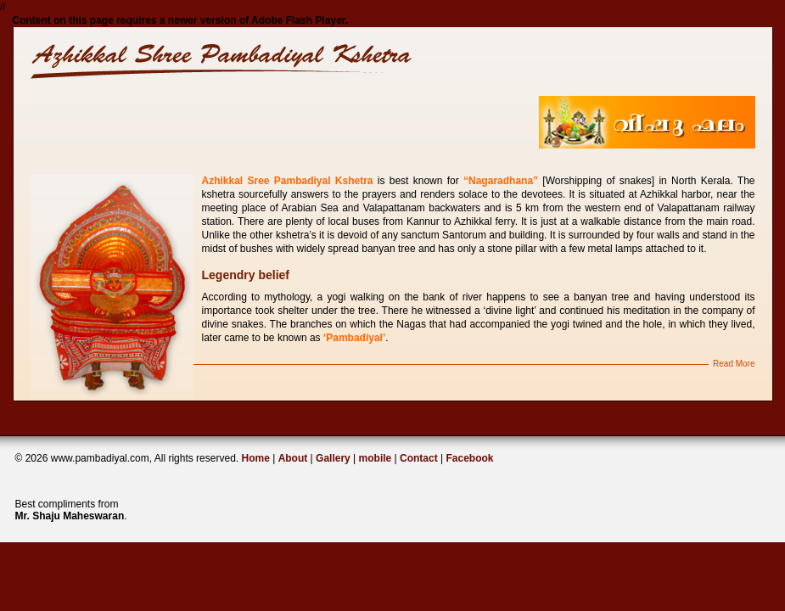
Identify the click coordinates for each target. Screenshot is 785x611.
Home (255, 458)
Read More (733, 363)
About (293, 458)
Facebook (470, 458)
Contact (420, 458)
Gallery (333, 458)
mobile (375, 458)
